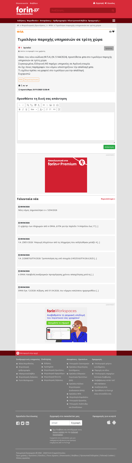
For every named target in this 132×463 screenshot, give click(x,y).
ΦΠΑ (51, 25)
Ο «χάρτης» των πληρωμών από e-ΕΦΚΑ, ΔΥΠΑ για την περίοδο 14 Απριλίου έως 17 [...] (58, 226)
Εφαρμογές (94, 20)
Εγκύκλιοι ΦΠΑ (75, 394)
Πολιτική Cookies (107, 455)
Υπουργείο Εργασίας (77, 400)
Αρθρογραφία (60, 20)
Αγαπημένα (48, 367)
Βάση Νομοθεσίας (26, 363)
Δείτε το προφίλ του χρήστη (32, 51)
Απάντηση (109, 147)
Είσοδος (110, 3)
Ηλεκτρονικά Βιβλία (77, 20)
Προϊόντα (33, 455)
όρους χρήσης (58, 432)
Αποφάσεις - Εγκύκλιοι (77, 359)
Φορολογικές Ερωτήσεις (33, 25)
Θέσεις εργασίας (23, 458)
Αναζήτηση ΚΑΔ (101, 387)
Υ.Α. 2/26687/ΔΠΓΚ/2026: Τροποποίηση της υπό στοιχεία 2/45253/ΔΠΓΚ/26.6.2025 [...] (57, 258)
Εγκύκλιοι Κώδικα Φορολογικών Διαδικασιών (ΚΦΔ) (77, 387)
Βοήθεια (33, 3)
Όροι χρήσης (21, 455)
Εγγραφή (98, 3)
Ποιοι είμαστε (52, 455)
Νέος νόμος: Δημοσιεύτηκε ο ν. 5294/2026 (37, 210)
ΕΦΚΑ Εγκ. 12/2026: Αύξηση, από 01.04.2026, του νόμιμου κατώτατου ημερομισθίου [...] (58, 290)
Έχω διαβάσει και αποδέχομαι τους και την (67, 432)
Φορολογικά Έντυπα (52, 377)
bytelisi (27, 47)
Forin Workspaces (26, 380)
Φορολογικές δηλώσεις (28, 377)
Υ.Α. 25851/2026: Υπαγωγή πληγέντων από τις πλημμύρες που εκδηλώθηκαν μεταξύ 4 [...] (59, 242)
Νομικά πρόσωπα (31, 79)
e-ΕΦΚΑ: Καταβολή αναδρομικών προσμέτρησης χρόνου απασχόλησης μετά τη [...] (55, 274)
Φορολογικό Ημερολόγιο (54, 373)
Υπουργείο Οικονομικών (79, 363)
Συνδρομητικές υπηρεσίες (28, 359)
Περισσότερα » (108, 199)
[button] (19, 105)
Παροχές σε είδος (102, 370)
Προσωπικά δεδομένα (89, 455)
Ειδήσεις (21, 20)
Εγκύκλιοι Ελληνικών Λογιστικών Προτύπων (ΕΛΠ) (78, 377)
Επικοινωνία (22, 3)
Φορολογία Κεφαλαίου (78, 397)
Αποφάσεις (46, 20)
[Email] (60, 423)
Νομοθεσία (33, 20)
